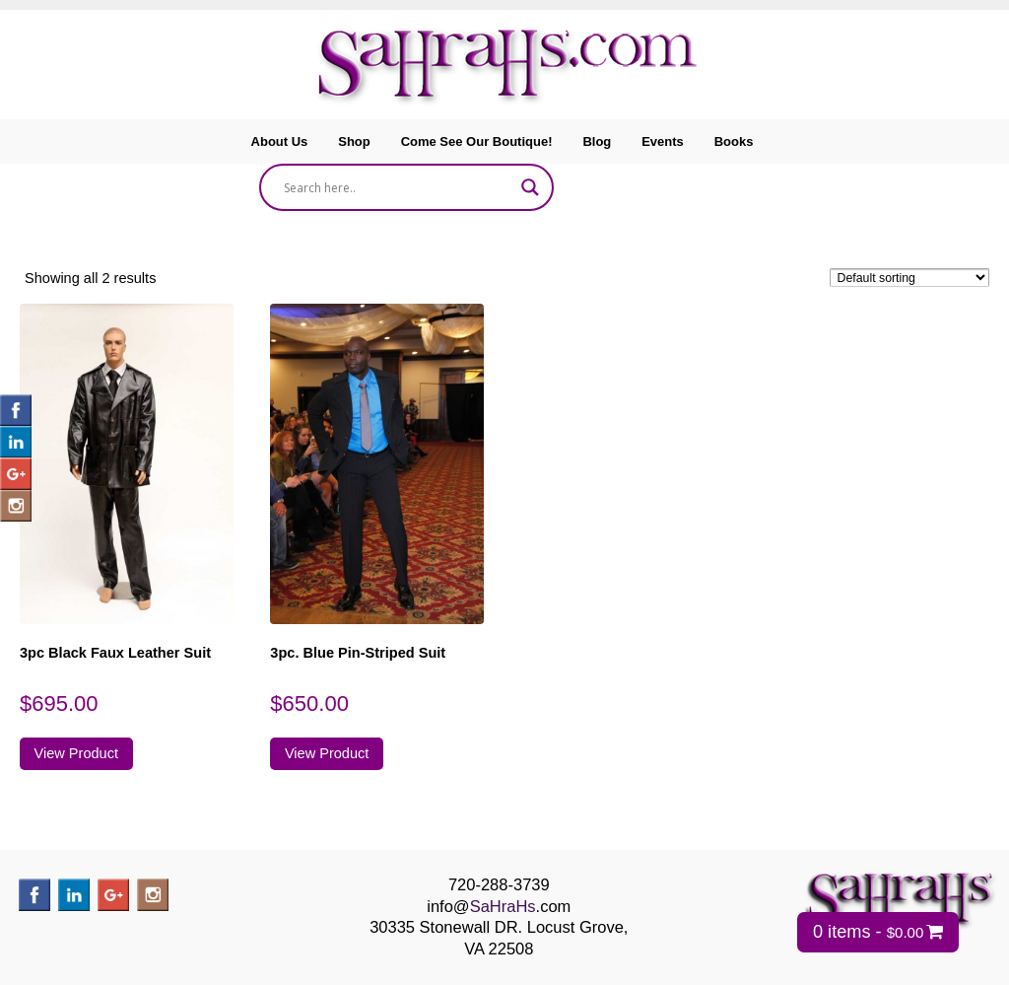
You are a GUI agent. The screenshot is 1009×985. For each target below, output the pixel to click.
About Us (279, 141)
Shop (354, 141)
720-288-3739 (499, 884)
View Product (76, 753)
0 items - (868, 932)
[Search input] (397, 187)
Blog (596, 141)
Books (734, 141)
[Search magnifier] (530, 187)
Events (662, 141)
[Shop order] (909, 277)
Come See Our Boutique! (477, 141)
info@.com (499, 906)
